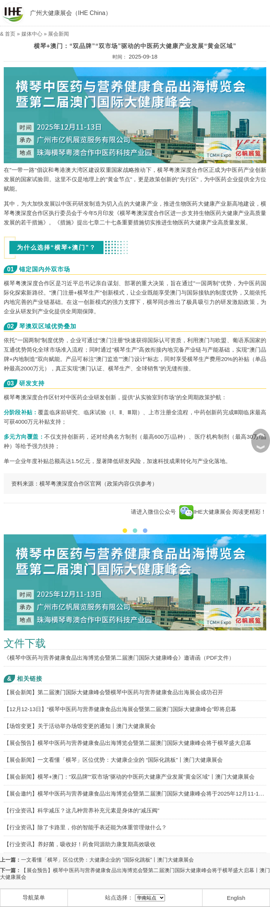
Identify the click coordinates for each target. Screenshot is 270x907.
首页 (10, 34)
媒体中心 (31, 34)
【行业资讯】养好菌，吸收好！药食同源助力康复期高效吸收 (80, 844)
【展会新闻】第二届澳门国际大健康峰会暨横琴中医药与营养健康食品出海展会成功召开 (113, 692)
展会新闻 (58, 34)
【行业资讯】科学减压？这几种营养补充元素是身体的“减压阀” (81, 810)
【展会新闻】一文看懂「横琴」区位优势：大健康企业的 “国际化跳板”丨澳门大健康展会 (113, 760)
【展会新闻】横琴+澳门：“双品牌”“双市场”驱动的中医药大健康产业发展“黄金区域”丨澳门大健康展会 (129, 776)
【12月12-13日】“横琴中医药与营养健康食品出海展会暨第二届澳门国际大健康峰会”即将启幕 (120, 709)
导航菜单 (33, 897)
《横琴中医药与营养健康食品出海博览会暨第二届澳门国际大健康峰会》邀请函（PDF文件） (119, 657)
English (236, 898)
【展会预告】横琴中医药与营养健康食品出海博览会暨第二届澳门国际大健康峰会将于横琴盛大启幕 (127, 743)
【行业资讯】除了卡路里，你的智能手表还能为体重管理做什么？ (85, 827)
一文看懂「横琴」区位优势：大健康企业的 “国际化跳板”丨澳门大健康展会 (107, 860)
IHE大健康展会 (205, 511)
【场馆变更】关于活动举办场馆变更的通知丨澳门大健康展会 (80, 726)
